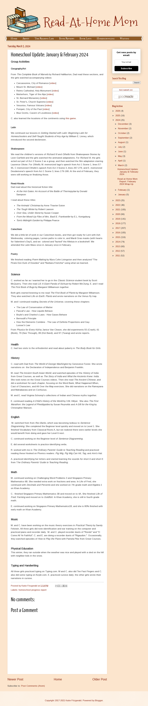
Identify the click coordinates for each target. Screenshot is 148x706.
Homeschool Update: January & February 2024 (127, 172)
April (120, 160)
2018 (118, 223)
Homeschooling (106, 38)
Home (14, 38)
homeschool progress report (33, 590)
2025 (118, 115)
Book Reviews (66, 38)
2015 (118, 237)
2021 (118, 209)
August (122, 142)
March (121, 165)
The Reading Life (44, 38)
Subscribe (126, 68)
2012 (118, 251)
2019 (118, 219)
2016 (118, 232)
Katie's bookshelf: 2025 (126, 90)
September (124, 138)
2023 (118, 200)
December (123, 124)
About (25, 38)
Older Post (99, 679)
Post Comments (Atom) (33, 686)
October (122, 133)
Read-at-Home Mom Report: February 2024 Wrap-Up (127, 181)
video (53, 83)
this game (71, 118)
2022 (118, 205)
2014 (118, 242)
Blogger (99, 700)
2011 (118, 255)
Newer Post (15, 679)
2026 (118, 111)
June (120, 151)
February (122, 190)
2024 (118, 120)
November (123, 128)
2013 (118, 246)
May (120, 156)
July (120, 147)
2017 (118, 228)
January (122, 194)
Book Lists (85, 38)
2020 (118, 214)
